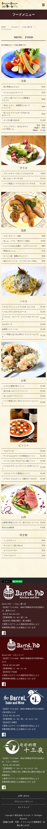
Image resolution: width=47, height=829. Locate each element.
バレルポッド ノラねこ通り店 (21, 27)
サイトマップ (23, 807)
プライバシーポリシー (23, 802)
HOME (3, 27)
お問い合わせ (23, 796)
